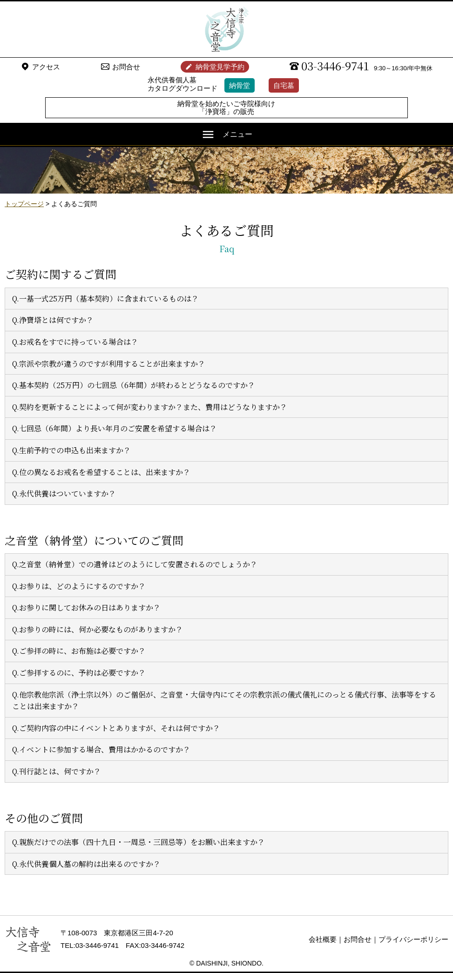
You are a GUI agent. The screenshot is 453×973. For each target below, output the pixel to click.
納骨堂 (239, 85)
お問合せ (126, 67)
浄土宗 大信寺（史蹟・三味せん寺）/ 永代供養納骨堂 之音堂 (226, 29)
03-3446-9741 (335, 65)
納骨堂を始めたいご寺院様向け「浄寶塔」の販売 (226, 107)
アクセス (46, 67)
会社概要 (323, 939)
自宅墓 (283, 85)
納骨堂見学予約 (220, 67)
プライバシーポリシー (413, 939)
